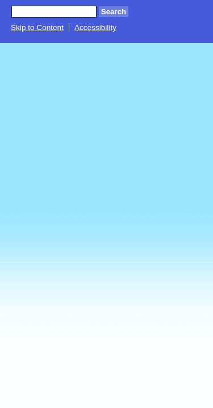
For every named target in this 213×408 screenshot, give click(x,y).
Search (113, 11)
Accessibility (95, 27)
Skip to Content (37, 27)
